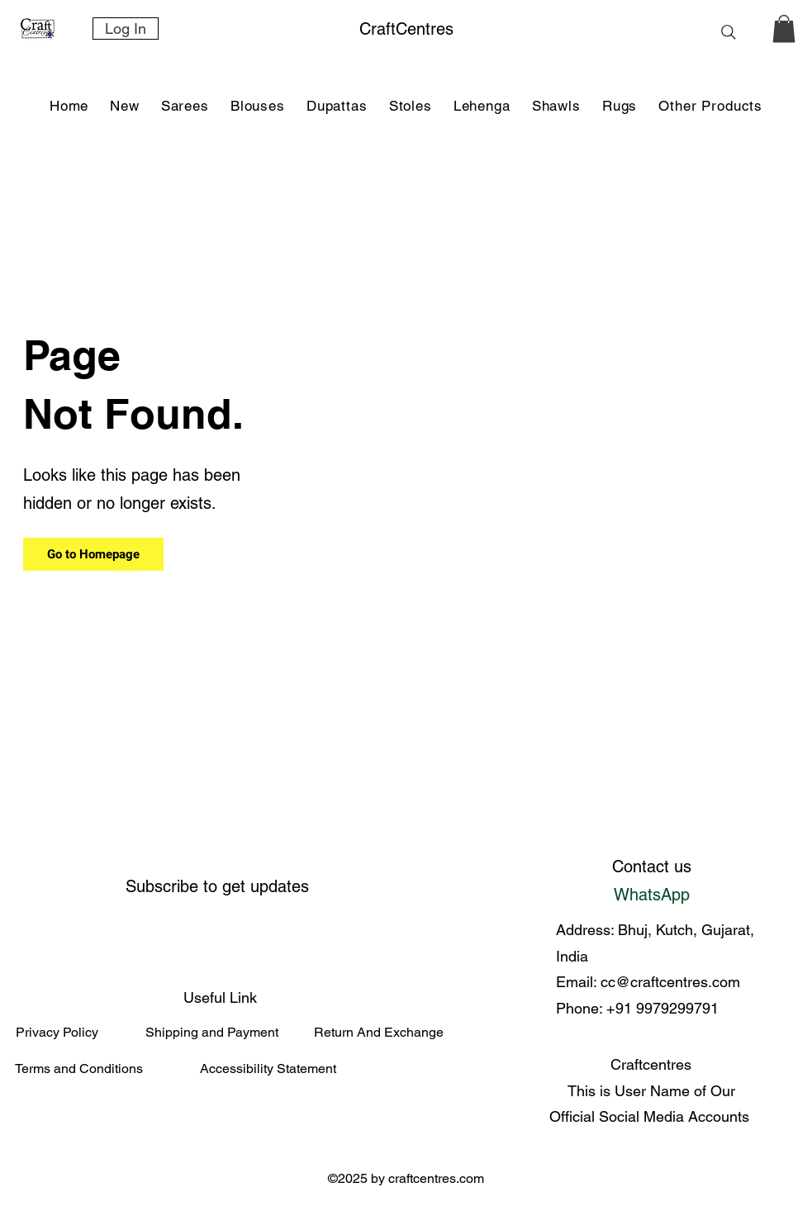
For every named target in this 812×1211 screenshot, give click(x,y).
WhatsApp (652, 895)
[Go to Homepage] (93, 554)
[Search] (729, 31)
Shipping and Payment (211, 1032)
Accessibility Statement (268, 1068)
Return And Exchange (379, 1032)
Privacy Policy (57, 1032)
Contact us (651, 866)
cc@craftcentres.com (670, 981)
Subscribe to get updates (217, 886)
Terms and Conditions (79, 1068)
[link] (783, 28)
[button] (185, 106)
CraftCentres (406, 29)
